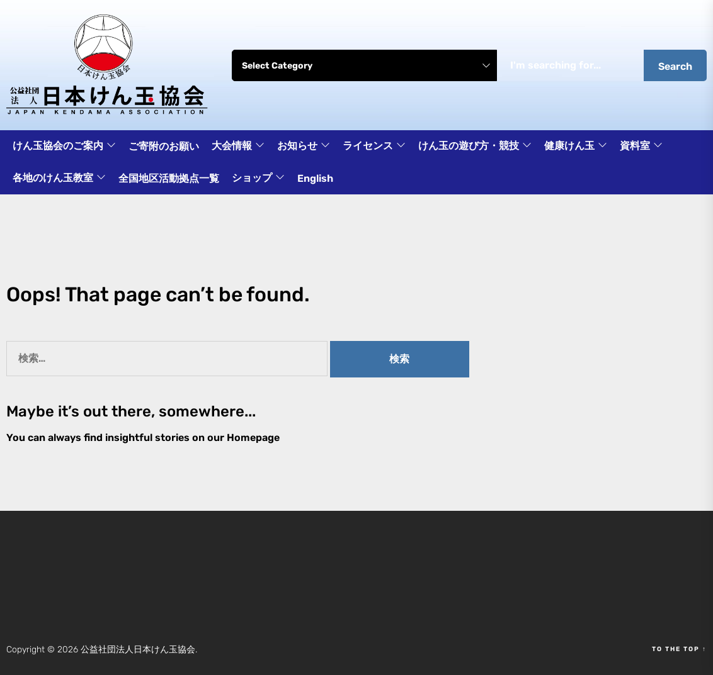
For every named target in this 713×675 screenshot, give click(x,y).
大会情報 (238, 146)
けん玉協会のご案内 (64, 146)
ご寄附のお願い (163, 146)
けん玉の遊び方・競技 (475, 146)
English (315, 178)
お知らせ (303, 146)
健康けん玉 (575, 146)
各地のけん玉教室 (59, 178)
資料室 (641, 146)
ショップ (258, 178)
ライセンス (374, 146)
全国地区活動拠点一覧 (168, 178)
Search (675, 66)
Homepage (253, 437)
